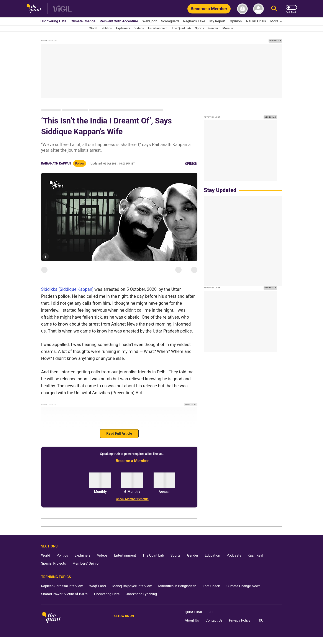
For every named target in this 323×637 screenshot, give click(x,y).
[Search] (274, 9)
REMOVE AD (275, 41)
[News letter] (242, 8)
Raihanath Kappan (56, 163)
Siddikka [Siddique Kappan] (67, 289)
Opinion (191, 163)
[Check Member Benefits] (132, 499)
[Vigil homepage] (62, 8)
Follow (79, 163)
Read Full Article (119, 433)
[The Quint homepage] (34, 9)
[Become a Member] (209, 9)
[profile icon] (258, 8)
